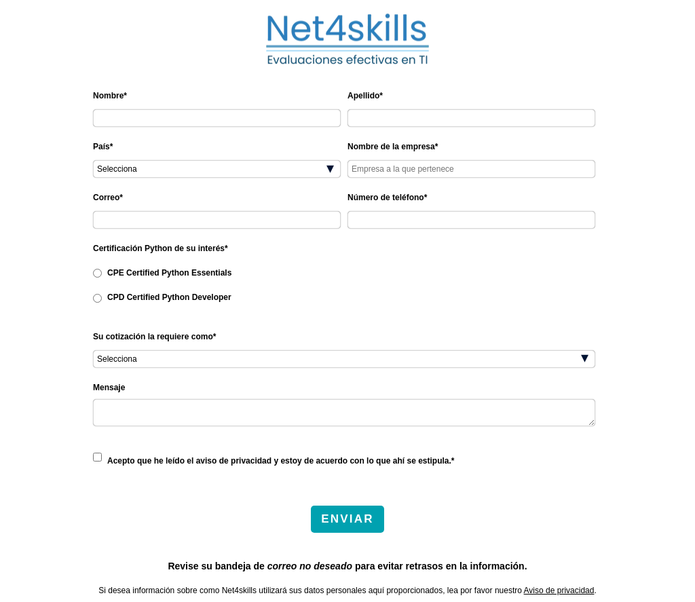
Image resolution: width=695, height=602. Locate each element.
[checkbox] (344, 284)
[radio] (344, 272)
